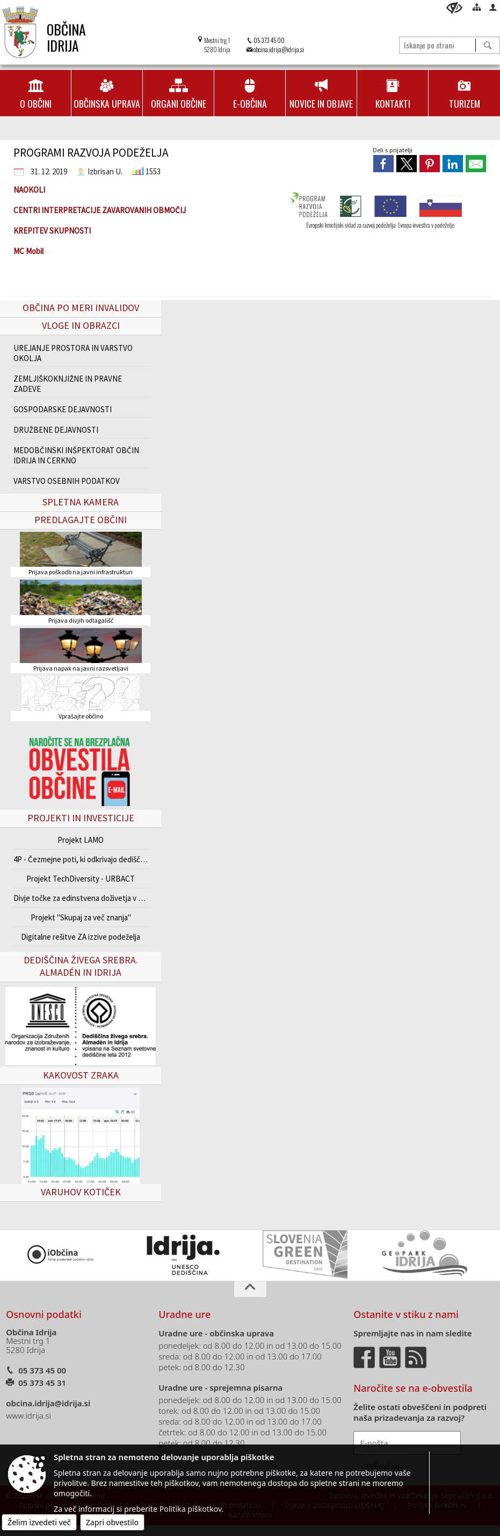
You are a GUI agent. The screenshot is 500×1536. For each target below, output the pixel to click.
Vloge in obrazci (81, 325)
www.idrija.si (28, 1415)
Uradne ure (184, 1314)
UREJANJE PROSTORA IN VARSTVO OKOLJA (73, 353)
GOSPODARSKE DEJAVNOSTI (62, 409)
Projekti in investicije (80, 818)
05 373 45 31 (42, 1382)
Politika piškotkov (191, 1509)
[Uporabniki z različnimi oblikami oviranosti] (454, 8)
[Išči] (487, 45)
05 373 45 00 (269, 40)
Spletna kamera (80, 502)
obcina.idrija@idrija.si (278, 49)
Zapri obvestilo (112, 1522)
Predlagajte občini (80, 519)
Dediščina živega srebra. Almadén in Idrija (81, 966)
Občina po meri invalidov (81, 307)
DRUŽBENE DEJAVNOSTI (55, 430)
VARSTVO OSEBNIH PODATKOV (66, 481)
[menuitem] (35, 93)
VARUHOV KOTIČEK (81, 1192)
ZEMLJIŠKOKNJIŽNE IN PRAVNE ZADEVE (67, 384)
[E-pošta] (407, 1443)
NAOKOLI (29, 190)
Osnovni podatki (44, 1314)
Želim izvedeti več (39, 1522)
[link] (383, 163)
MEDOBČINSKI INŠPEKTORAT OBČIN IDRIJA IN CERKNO (76, 455)
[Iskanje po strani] (437, 44)
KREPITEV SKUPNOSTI (52, 231)
